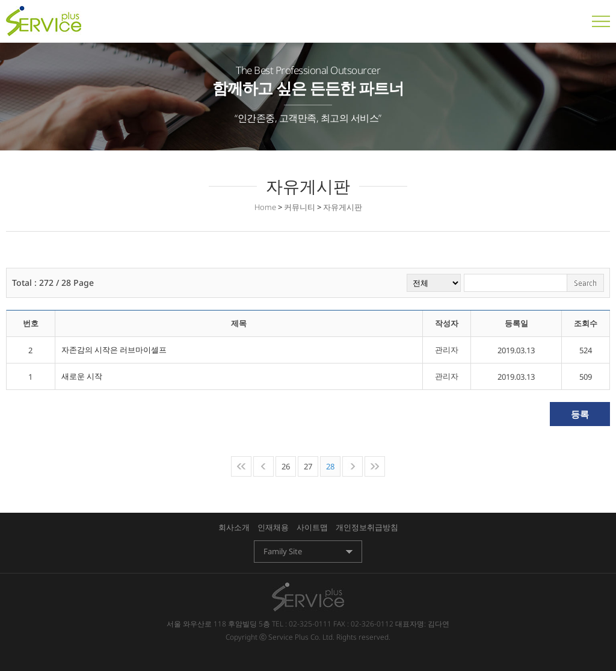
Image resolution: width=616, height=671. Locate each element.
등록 (580, 414)
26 (286, 466)
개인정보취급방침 (367, 527)
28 (330, 466)
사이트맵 (312, 527)
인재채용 (273, 527)
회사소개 (234, 527)
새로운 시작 (81, 376)
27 (308, 466)
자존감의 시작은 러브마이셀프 (114, 349)
